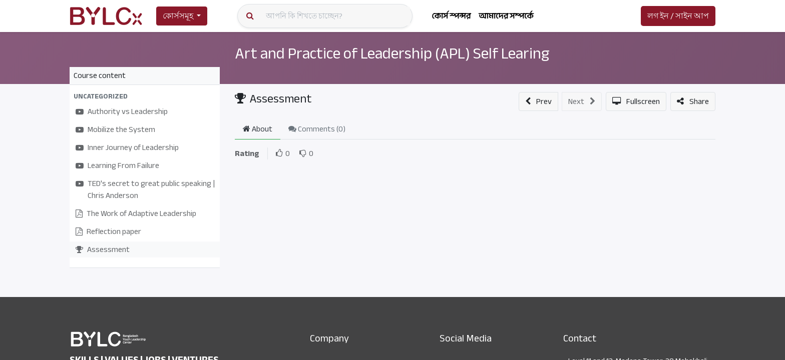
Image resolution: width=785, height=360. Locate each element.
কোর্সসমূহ (178, 16)
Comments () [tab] (316, 129)
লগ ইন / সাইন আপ (678, 16)
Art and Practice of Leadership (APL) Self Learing (367, 63)
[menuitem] (451, 16)
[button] (145, 96)
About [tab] (257, 129)
